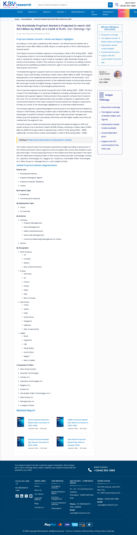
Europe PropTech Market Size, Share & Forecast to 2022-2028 (38, 442)
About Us (32, 12)
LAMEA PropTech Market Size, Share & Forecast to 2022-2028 (78, 423)
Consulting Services (55, 487)
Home (20, 12)
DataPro (123, 12)
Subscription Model (108, 13)
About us (38, 490)
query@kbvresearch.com (80, 513)
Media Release (77, 12)
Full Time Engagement (56, 498)
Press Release (26, 19)
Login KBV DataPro (38, 498)
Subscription (56, 508)
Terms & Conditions (74, 531)
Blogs (36, 503)
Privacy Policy (100, 531)
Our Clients (94, 13)
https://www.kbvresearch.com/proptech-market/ (50, 140)
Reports (46, 12)
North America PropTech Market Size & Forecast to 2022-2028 (38, 423)
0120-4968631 (75, 507)
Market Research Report (58, 492)
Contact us (39, 507)
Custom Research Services (58, 503)
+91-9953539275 (21, 488)
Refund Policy (88, 531)
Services (61, 12)
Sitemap (110, 531)
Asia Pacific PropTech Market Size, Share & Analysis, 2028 (77, 442)
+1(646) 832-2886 (127, 5)
